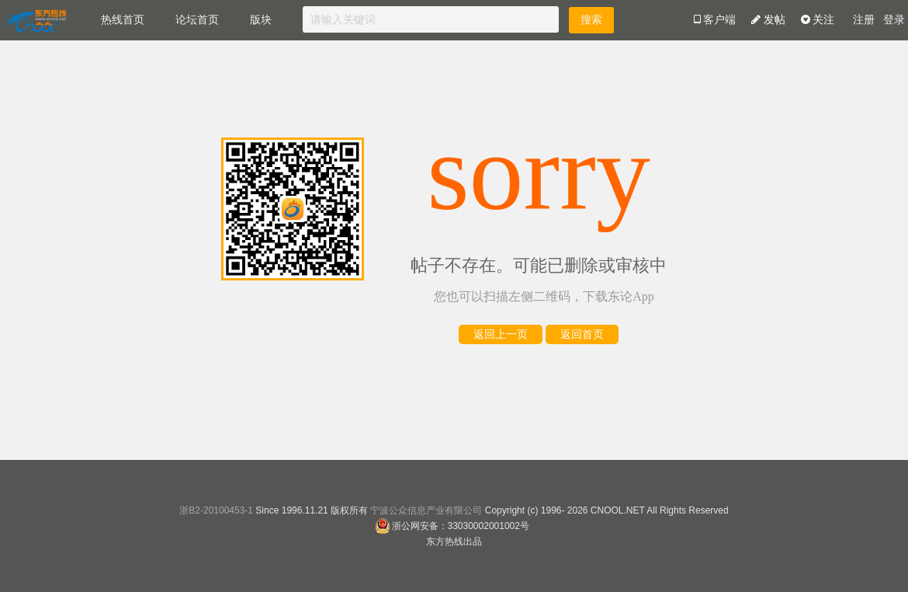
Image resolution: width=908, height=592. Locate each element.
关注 (818, 20)
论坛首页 (197, 20)
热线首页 (122, 20)
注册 (864, 20)
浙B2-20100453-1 (216, 510)
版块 (261, 20)
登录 (894, 20)
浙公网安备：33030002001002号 (452, 526)
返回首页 (582, 334)
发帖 (768, 20)
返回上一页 (500, 334)
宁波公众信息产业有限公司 (426, 510)
